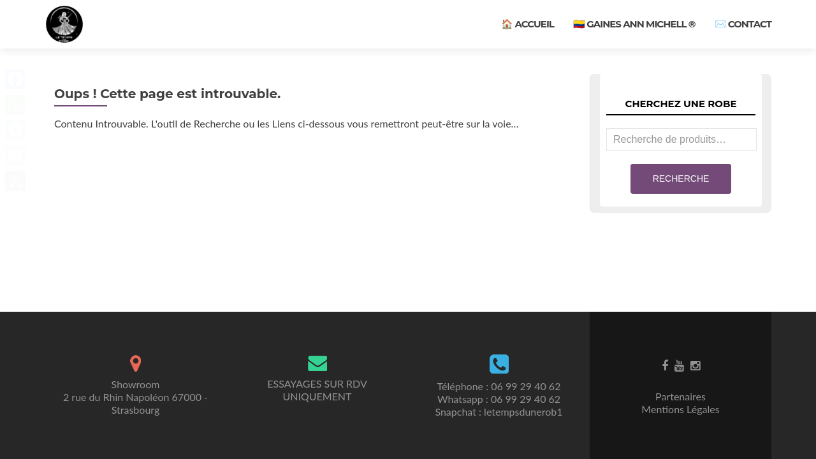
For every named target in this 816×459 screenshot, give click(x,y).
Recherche (681, 178)
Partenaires (680, 396)
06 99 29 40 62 (525, 386)
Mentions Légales (680, 409)
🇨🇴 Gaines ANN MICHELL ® (634, 24)
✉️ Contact (743, 24)
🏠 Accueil (527, 24)
